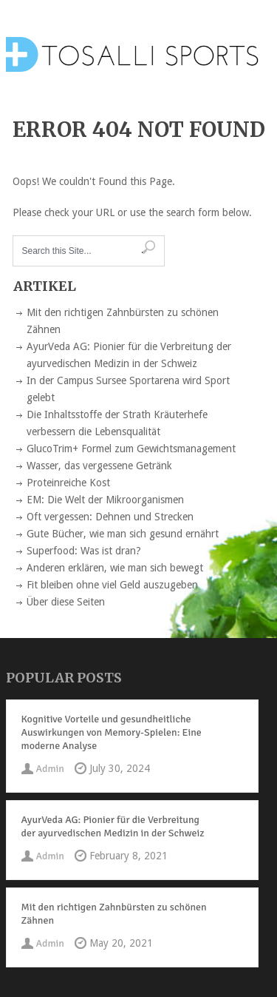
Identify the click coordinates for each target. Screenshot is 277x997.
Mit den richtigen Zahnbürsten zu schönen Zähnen (114, 914)
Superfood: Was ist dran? (84, 551)
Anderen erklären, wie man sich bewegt (115, 568)
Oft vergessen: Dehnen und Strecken (110, 517)
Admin (50, 768)
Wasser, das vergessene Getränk (99, 465)
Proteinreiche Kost (68, 483)
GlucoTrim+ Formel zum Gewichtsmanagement (131, 448)
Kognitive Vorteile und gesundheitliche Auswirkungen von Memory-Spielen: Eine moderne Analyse (111, 732)
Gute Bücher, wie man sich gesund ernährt (123, 534)
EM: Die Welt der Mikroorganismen (105, 500)
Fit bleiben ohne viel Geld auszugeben (112, 585)
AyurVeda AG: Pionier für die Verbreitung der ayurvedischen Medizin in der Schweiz (113, 826)
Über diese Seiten (66, 602)
